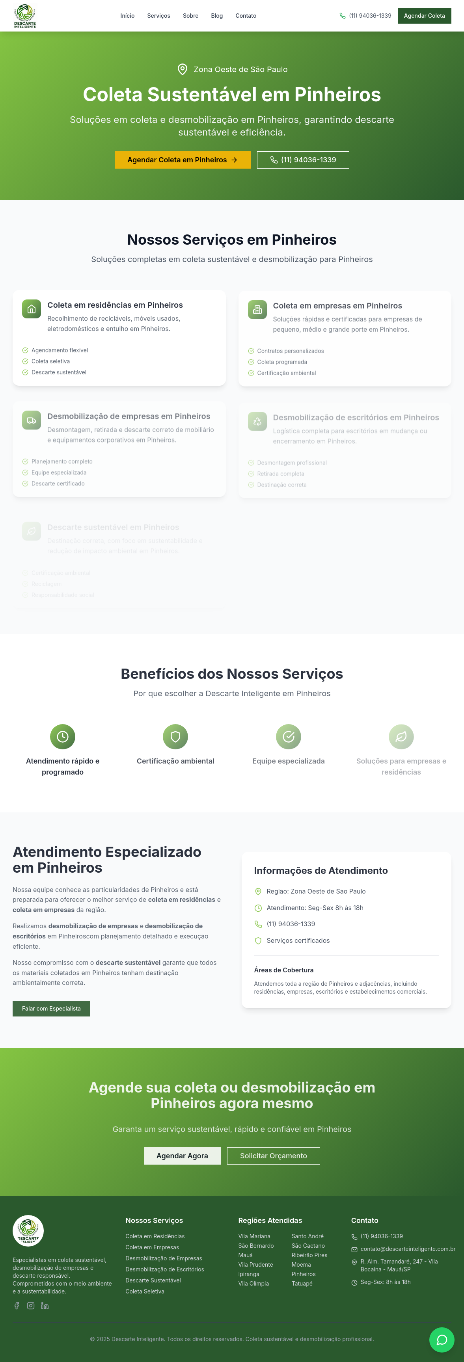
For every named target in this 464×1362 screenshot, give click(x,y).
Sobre (191, 15)
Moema (301, 1264)
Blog (217, 15)
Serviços (158, 15)
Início (128, 15)
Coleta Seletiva (144, 1291)
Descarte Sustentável (153, 1280)
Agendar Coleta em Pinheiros (182, 160)
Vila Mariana (255, 1236)
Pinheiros (304, 1274)
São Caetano (308, 1245)
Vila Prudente (256, 1264)
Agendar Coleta (424, 15)
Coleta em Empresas (152, 1247)
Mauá (246, 1255)
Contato (245, 15)
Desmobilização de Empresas (163, 1258)
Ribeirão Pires (310, 1255)
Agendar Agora (182, 1156)
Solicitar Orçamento (273, 1156)
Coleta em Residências (154, 1236)
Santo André (308, 1236)
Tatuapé (302, 1283)
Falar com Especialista (51, 1008)
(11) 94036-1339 (303, 160)
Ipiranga (249, 1274)
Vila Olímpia (254, 1283)
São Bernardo (256, 1245)
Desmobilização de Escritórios (164, 1269)
